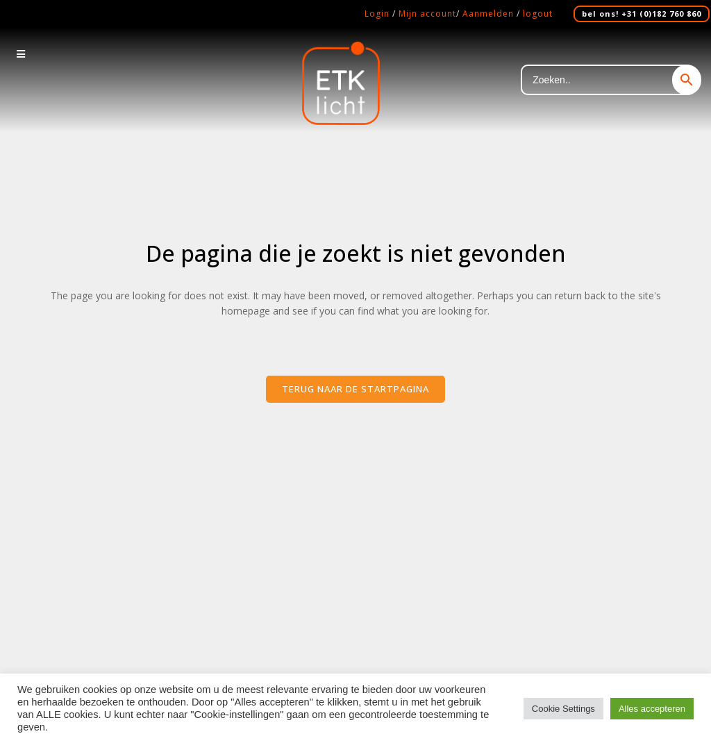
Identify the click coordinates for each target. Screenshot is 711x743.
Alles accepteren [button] (652, 708)
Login (377, 13)
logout (538, 13)
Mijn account (427, 13)
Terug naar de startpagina (355, 389)
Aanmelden (488, 13)
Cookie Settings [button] (563, 708)
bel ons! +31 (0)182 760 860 (641, 13)
